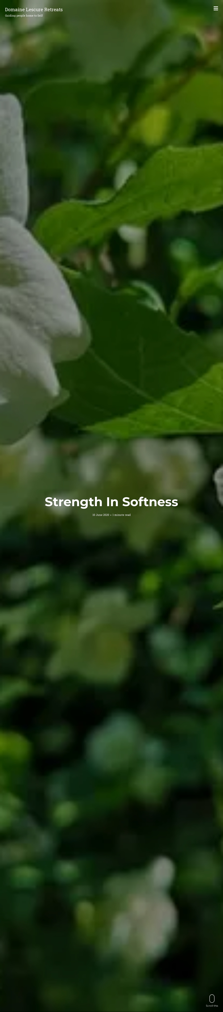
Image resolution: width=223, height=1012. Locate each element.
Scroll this (212, 1000)
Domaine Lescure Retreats (34, 9)
